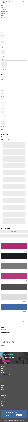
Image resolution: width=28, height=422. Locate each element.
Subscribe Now (18, 415)
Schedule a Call (6, 361)
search (23, 1)
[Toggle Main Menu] (26, 1)
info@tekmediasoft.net (7, 368)
